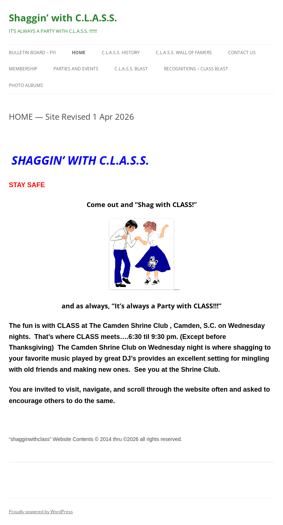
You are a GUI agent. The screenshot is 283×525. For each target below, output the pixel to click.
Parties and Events (75, 69)
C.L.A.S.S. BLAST (131, 69)
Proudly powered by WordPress (41, 511)
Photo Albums (26, 85)
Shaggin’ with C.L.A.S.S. (63, 17)
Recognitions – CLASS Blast (196, 69)
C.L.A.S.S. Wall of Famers (184, 52)
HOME (78, 52)
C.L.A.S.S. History (121, 52)
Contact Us (242, 52)
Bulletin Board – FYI (32, 52)
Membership (23, 69)
